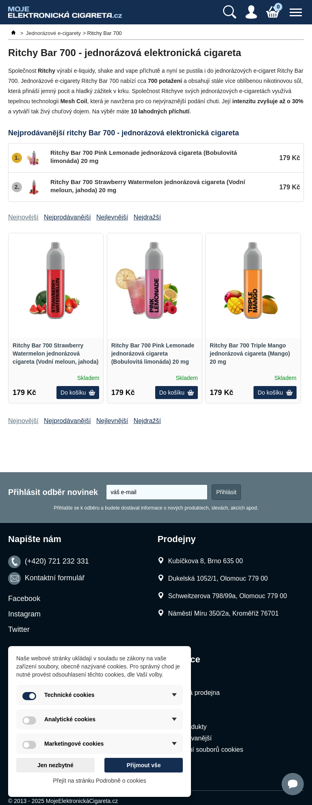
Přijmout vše (144, 765)
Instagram (24, 614)
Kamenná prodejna (192, 692)
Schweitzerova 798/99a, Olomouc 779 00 (227, 595)
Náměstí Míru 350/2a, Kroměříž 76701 (223, 613)
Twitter (19, 629)
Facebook (24, 599)
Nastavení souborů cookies (204, 749)
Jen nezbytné (55, 765)
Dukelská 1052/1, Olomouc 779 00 (218, 578)
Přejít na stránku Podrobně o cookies (99, 780)
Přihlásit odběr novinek (53, 492)
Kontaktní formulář (54, 578)
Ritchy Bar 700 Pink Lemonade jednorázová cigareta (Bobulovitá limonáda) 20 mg (153, 353)
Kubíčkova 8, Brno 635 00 (205, 561)
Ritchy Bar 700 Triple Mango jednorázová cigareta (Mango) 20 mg (250, 353)
